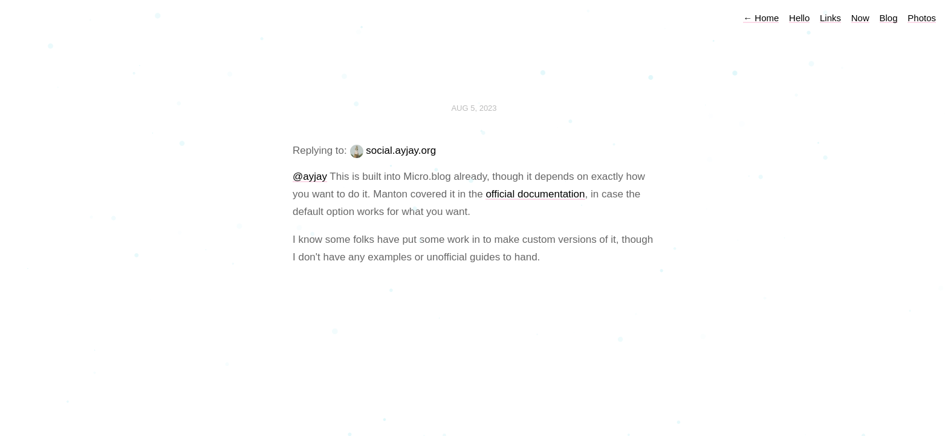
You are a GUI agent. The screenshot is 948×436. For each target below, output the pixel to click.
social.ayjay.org (401, 150)
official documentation (535, 194)
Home (761, 18)
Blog (889, 18)
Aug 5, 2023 (473, 108)
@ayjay (310, 176)
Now (860, 18)
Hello (799, 18)
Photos (921, 18)
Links (830, 18)
